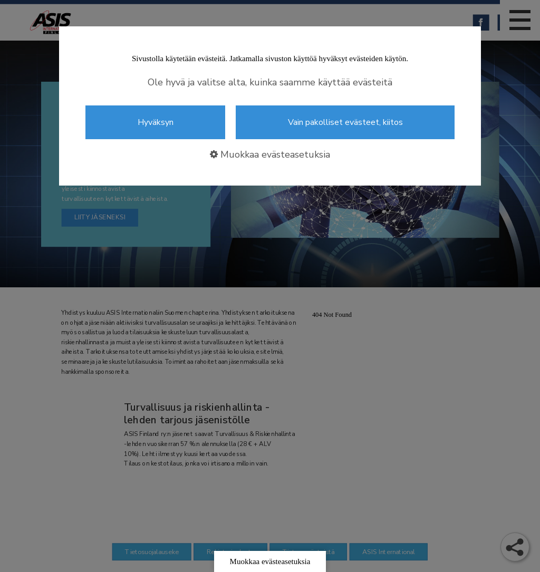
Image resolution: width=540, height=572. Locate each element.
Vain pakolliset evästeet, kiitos (345, 122)
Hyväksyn (155, 122)
